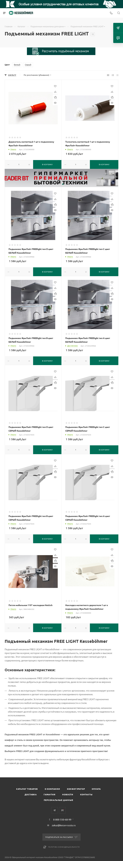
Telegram (54, 810)
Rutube (62, 810)
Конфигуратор (76, 789)
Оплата (96, 789)
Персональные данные (58, 800)
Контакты (86, 794)
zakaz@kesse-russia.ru (64, 825)
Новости (67, 794)
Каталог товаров (27, 789)
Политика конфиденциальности (64, 847)
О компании (52, 789)
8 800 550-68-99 (62, 819)
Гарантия (49, 794)
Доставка (31, 794)
